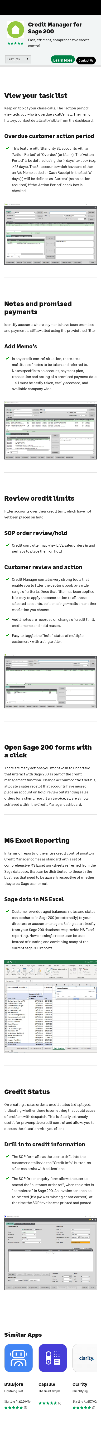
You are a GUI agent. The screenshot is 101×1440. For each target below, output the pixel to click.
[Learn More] (63, 59)
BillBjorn (13, 1384)
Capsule (46, 1384)
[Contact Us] (86, 60)
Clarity (79, 1384)
